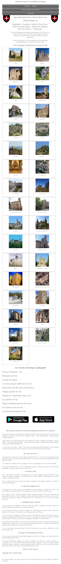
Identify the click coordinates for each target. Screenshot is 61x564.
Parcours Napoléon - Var (12, 372)
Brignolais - (17, 24)
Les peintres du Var (10, 399)
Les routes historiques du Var (14, 411)
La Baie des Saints (9, 380)
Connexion (30, 13)
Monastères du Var (9, 376)
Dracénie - (27, 24)
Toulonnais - (38, 29)
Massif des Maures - (40, 26)
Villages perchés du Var (11, 392)
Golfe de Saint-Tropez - (22, 26)
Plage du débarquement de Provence (17, 403)
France (34, 6)
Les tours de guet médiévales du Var (16, 384)
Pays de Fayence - (25, 29)
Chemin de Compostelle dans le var (16, 395)
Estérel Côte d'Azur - (40, 24)
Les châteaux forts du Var (12, 407)
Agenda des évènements (12, 553)
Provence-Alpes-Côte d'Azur (30, 9)
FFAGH (27, 6)
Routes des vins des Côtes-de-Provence (18, 388)
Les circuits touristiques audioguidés (30, 368)
